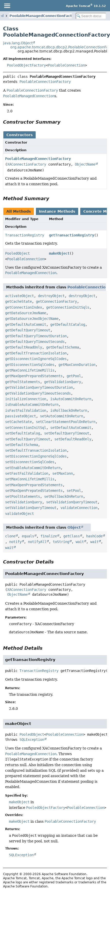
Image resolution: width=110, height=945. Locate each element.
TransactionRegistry (24, 235)
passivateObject (20, 416)
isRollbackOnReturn (68, 410)
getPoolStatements (22, 382)
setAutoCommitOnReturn (61, 416)
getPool (74, 376)
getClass (71, 536)
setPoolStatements (22, 496)
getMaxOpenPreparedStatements (34, 376)
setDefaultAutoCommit (70, 428)
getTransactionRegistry (71, 235)
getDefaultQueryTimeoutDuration (36, 336)
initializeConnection (25, 399)
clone (10, 536)
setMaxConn (62, 473)
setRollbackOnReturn (63, 496)
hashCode (94, 536)
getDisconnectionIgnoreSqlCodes (36, 359)
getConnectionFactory (56, 301)
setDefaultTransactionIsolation (36, 450)
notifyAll (37, 542)
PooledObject (17, 253)
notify (15, 542)
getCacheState (18, 301)
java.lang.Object (18, 43)
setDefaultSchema (21, 445)
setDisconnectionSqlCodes (29, 462)
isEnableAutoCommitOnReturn (31, 405)
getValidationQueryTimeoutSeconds (38, 393)
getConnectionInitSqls (67, 307)
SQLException (31, 739)
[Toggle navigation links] (7, 5)
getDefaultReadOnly (23, 347)
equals (28, 536)
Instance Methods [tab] (57, 211)
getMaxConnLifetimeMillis (29, 370)
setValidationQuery (23, 502)
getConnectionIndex (23, 307)
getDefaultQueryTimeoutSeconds (35, 342)
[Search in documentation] (91, 16)
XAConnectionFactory (26, 164)
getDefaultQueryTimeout (27, 330)
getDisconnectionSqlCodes (29, 365)
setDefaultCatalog (22, 433)
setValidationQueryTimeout (71, 502)
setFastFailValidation (26, 473)
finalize (49, 536)
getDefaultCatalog (67, 324)
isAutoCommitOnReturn (70, 399)
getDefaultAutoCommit (25, 324)
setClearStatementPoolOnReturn (65, 422)
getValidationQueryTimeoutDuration (39, 387)
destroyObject (51, 296)
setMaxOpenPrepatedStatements (34, 490)
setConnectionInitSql (25, 428)
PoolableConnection (66, 65)
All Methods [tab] (18, 211)
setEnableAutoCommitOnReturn (33, 468)
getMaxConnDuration (76, 365)
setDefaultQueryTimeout (66, 433)
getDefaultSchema (62, 347)
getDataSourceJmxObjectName (31, 319)
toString (61, 542)
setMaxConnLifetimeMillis (29, 479)
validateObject (19, 514)
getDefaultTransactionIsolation (36, 353)
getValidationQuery (62, 382)
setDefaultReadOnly (72, 439)
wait (80, 542)
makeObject (59, 253)
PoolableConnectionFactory (45, 82)
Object (74, 527)
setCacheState (18, 422)
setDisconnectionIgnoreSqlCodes (36, 456)
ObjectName (85, 164)
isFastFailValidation (25, 410)
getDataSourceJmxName (25, 313)
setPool (74, 490)
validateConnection (79, 508)
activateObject (19, 296)
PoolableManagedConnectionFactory (43, 16)
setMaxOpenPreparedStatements (34, 485)
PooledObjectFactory (26, 65)
